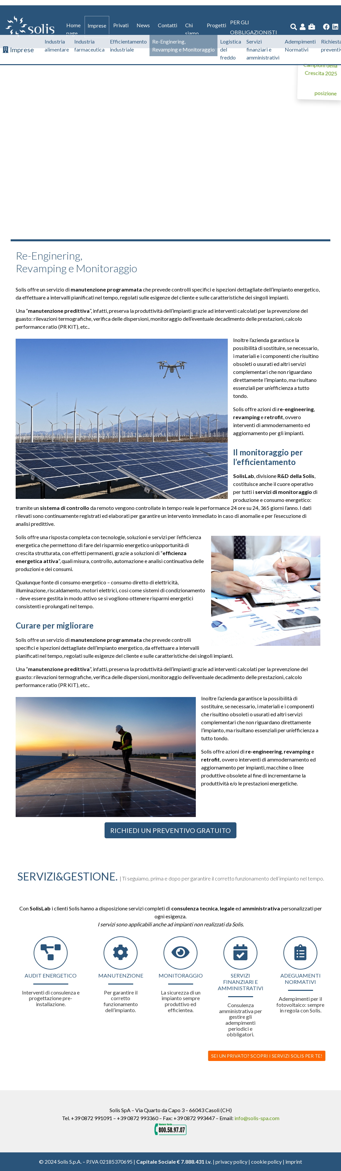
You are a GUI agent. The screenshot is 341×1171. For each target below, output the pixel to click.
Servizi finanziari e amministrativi (262, 49)
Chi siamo (192, 29)
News (143, 25)
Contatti (167, 25)
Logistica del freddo (230, 49)
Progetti (216, 25)
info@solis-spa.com (256, 1118)
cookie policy (266, 1161)
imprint (293, 1161)
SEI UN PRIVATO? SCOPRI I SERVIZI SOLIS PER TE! (266, 1056)
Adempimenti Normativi (300, 45)
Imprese (97, 25)
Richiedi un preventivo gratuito (170, 830)
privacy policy (231, 1161)
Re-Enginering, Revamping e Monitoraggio (183, 45)
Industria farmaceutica (89, 45)
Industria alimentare (57, 45)
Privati (121, 25)
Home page (73, 29)
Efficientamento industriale (128, 45)
